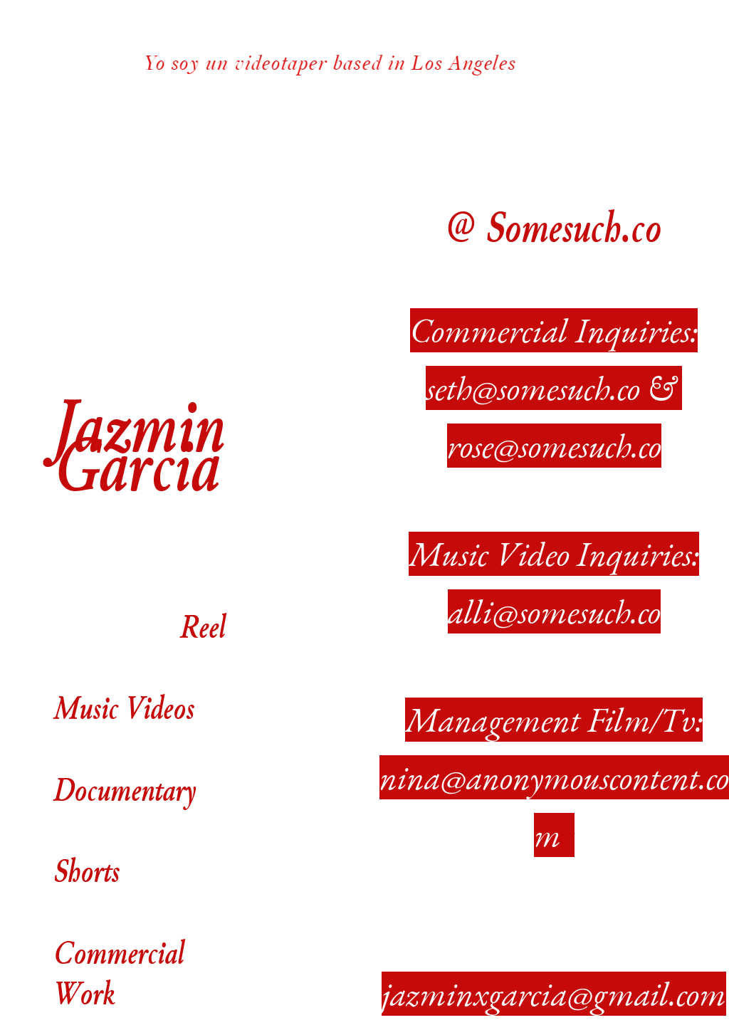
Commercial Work (118, 972)
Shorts (86, 870)
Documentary (124, 789)
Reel (202, 626)
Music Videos (123, 687)
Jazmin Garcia (139, 443)
